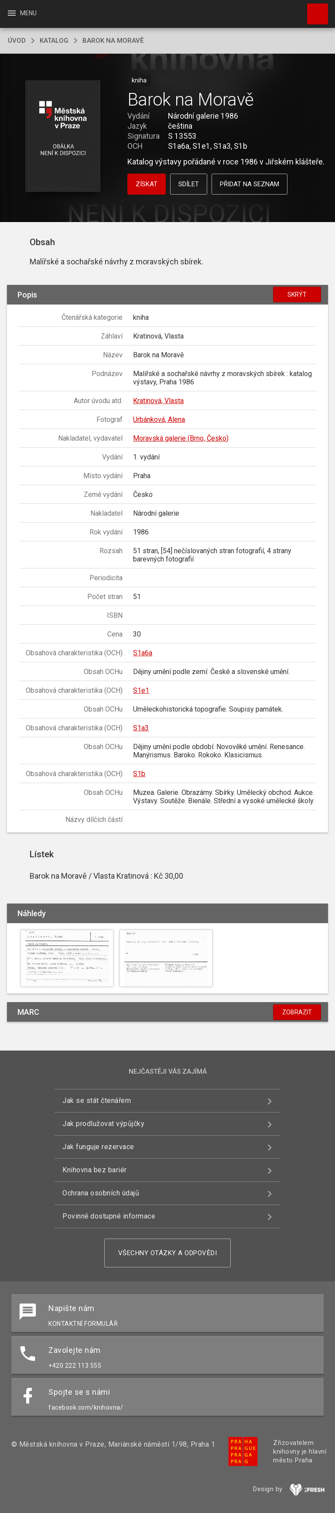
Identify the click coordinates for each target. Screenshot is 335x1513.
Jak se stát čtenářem (96, 1100)
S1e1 (141, 690)
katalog (54, 40)
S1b (139, 774)
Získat (146, 184)
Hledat (313, 9)
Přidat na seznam (249, 184)
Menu (22, 13)
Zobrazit (297, 1012)
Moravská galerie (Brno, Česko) (181, 438)
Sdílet (188, 184)
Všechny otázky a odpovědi (167, 1253)
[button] (62, 137)
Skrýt (297, 294)
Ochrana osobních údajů (100, 1193)
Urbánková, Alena (159, 419)
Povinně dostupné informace (108, 1216)
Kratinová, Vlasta (158, 401)
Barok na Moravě (113, 40)
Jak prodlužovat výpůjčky (103, 1123)
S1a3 (141, 728)
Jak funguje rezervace (98, 1147)
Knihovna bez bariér (94, 1170)
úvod (17, 40)
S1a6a (142, 653)
